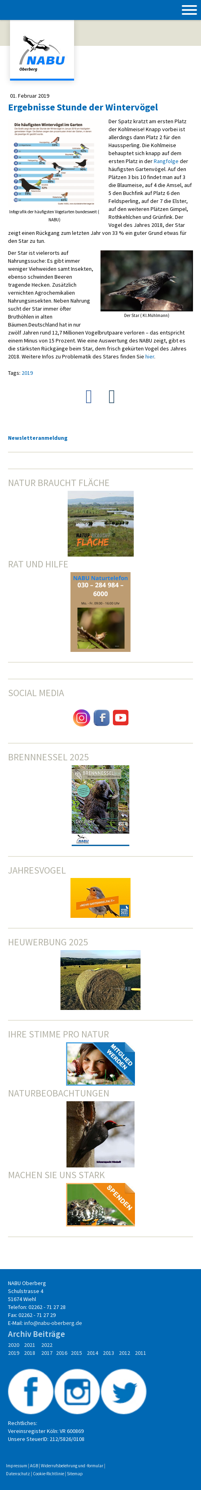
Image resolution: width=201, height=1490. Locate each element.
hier (149, 356)
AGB (34, 1465)
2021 (29, 1344)
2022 (46, 1344)
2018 (29, 1352)
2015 (76, 1352)
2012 (125, 1352)
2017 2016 (54, 1352)
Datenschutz (18, 1473)
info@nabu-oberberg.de (53, 1323)
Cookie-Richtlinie (48, 1473)
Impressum (16, 1465)
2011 (139, 1352)
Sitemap (75, 1473)
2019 (27, 372)
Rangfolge (166, 161)
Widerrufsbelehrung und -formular (72, 1465)
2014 (93, 1352)
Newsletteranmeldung (38, 437)
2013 (108, 1352)
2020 (13, 1344)
